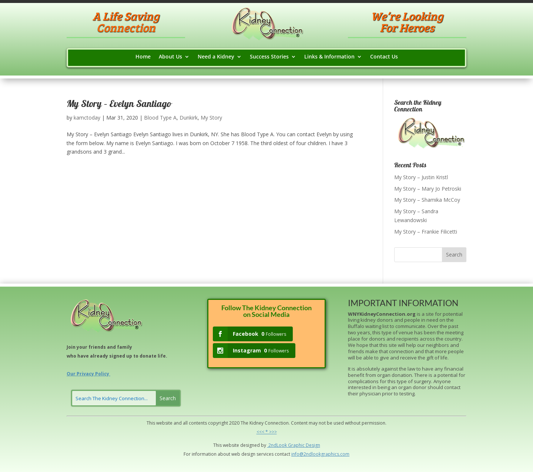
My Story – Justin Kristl (421, 177)
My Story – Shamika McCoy (427, 199)
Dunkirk (189, 117)
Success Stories (269, 57)
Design (312, 445)
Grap (293, 445)
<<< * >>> (267, 432)
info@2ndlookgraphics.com (320, 454)
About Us (170, 57)
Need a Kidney (216, 57)
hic (302, 445)
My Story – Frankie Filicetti (425, 231)
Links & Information (329, 57)
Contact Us (384, 57)
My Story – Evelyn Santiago (119, 105)
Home (143, 57)
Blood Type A (160, 117)
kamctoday (87, 117)
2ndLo (274, 445)
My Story (211, 117)
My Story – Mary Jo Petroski (427, 188)
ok (284, 445)
